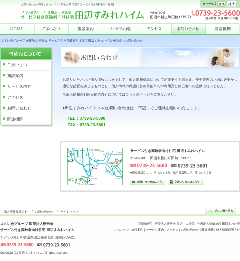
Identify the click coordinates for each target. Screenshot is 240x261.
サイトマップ (69, 212)
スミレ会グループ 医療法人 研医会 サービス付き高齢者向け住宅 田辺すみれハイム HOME (61, 40)
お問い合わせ (19, 108)
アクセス (15, 97)
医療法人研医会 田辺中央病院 (174, 224)
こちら (131, 94)
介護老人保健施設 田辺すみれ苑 (218, 224)
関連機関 (15, 119)
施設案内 (15, 76)
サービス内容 (19, 86)
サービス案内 (155, 230)
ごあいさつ (17, 64)
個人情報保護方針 (16, 212)
